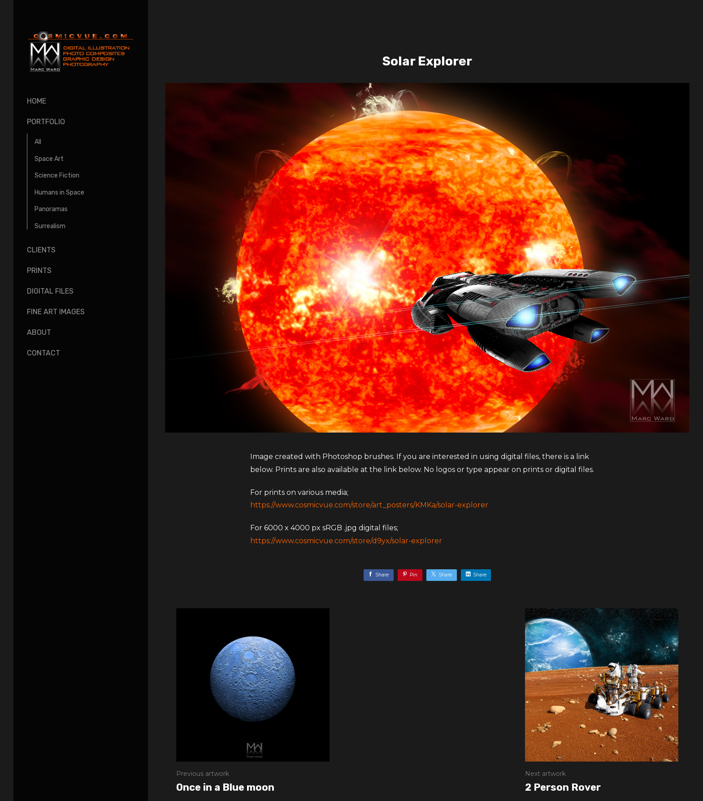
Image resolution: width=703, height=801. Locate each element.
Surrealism (50, 226)
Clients (41, 250)
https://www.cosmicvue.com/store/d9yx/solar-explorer (346, 541)
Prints (39, 270)
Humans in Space (59, 192)
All (38, 142)
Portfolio (46, 121)
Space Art (49, 159)
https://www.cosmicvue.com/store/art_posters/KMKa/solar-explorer (369, 505)
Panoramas (51, 209)
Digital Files (50, 291)
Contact (43, 353)
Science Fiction (57, 175)
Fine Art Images (56, 311)
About (39, 332)
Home (36, 101)
